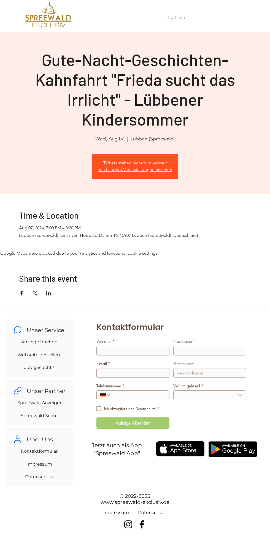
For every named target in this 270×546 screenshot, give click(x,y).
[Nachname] (208, 350)
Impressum (39, 464)
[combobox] (209, 395)
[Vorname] (131, 350)
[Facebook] (141, 524)
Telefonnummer (110, 386)
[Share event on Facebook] (21, 293)
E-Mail (103, 363)
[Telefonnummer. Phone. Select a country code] (105, 395)
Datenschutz (39, 476)
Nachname (184, 341)
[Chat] (17, 329)
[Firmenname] (208, 372)
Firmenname (183, 363)
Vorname (105, 341)
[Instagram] (128, 524)
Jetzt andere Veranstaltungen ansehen (135, 169)
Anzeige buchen (39, 341)
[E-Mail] (131, 372)
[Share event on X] (35, 293)
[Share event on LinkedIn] (48, 293)
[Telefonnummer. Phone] (138, 395)
